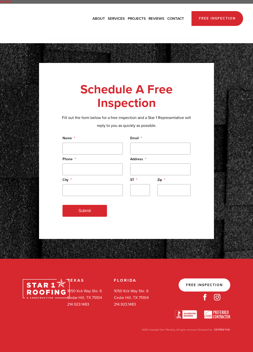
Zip (161, 180)
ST (133, 180)
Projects (137, 18)
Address (138, 159)
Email (136, 138)
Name (69, 138)
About (98, 18)
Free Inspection (217, 18)
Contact (175, 18)
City (67, 180)
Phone (69, 159)
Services (116, 18)
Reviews (156, 18)
